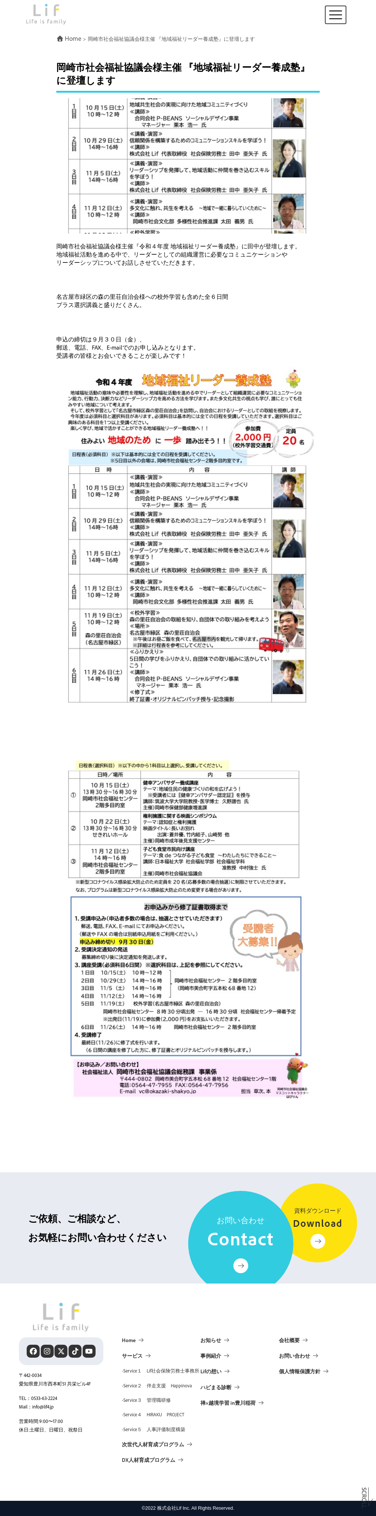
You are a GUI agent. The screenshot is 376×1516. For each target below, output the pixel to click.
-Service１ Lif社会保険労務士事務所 (160, 1371)
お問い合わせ (294, 1355)
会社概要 (289, 1340)
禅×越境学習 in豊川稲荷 (228, 1402)
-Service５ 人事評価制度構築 (153, 1429)
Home (129, 1340)
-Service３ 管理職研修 (146, 1400)
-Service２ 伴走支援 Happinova (157, 1385)
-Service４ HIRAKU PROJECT (153, 1414)
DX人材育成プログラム (148, 1459)
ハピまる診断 (216, 1387)
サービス (132, 1355)
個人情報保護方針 (299, 1371)
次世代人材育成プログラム (153, 1444)
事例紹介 (210, 1355)
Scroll (364, 1496)
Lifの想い (211, 1371)
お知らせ (210, 1340)
